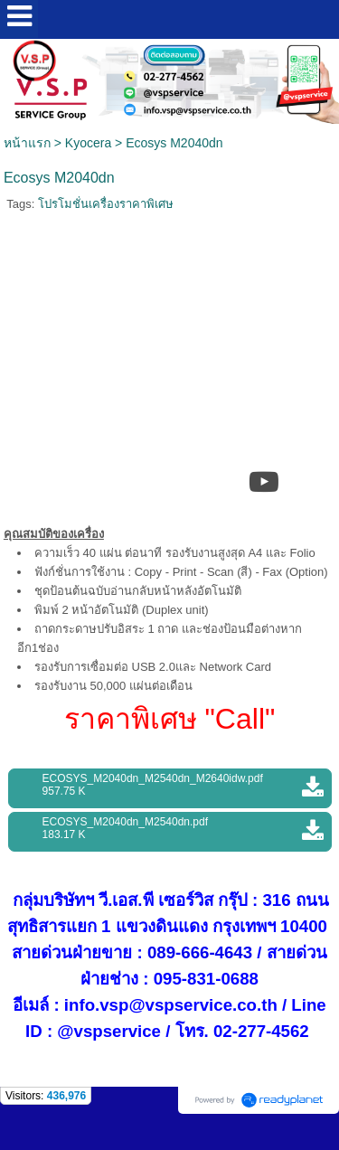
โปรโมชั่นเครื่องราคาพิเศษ (106, 204)
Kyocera (88, 143)
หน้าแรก (27, 143)
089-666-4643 (199, 952)
